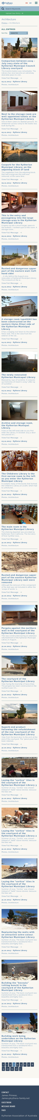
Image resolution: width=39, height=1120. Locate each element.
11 (12, 1069)
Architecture (13, 85)
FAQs (4, 1110)
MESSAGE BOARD (8, 1107)
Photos (4, 23)
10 (8, 1069)
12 (17, 1069)
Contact (5, 1093)
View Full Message (12, 78)
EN (27, 3)
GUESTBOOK (6, 1103)
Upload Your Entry (14, 13)
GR (30, 3)
